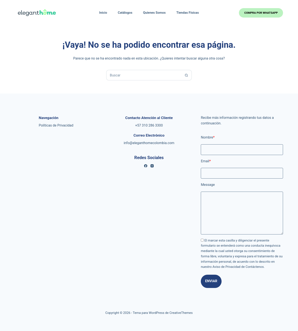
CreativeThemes (181, 313)
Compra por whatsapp (261, 12)
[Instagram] (152, 165)
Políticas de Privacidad (56, 125)
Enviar (211, 281)
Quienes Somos (154, 13)
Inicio (103, 13)
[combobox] (144, 75)
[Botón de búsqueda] (186, 75)
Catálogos (125, 13)
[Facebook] (145, 165)
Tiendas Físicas (187, 13)
